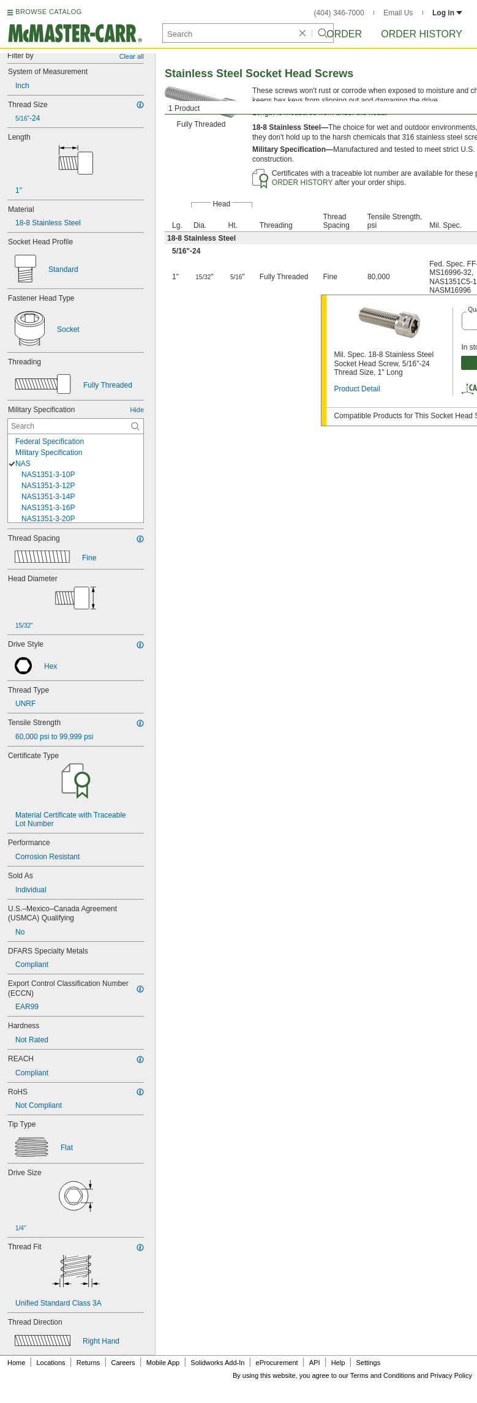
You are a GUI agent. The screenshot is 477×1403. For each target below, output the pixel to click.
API (314, 1362)
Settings (368, 1362)
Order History (421, 34)
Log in (447, 13)
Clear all (131, 56)
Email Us (398, 13)
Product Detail (357, 389)
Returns (88, 1362)
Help (338, 1362)
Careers (123, 1362)
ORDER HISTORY (302, 182)
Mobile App (162, 1362)
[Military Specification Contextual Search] (75, 426)
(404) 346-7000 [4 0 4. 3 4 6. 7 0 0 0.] (339, 13)
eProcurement (277, 1362)
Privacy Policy (451, 1375)
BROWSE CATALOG (48, 11)
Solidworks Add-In (217, 1362)
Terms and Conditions (382, 1375)
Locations (51, 1362)
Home (16, 1362)
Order (344, 34)
